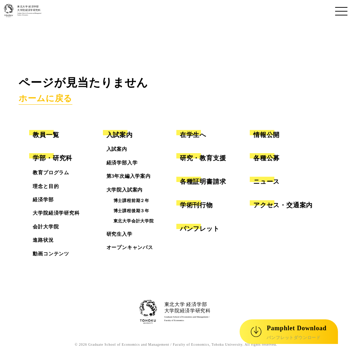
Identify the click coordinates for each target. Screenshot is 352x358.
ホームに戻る (45, 98)
